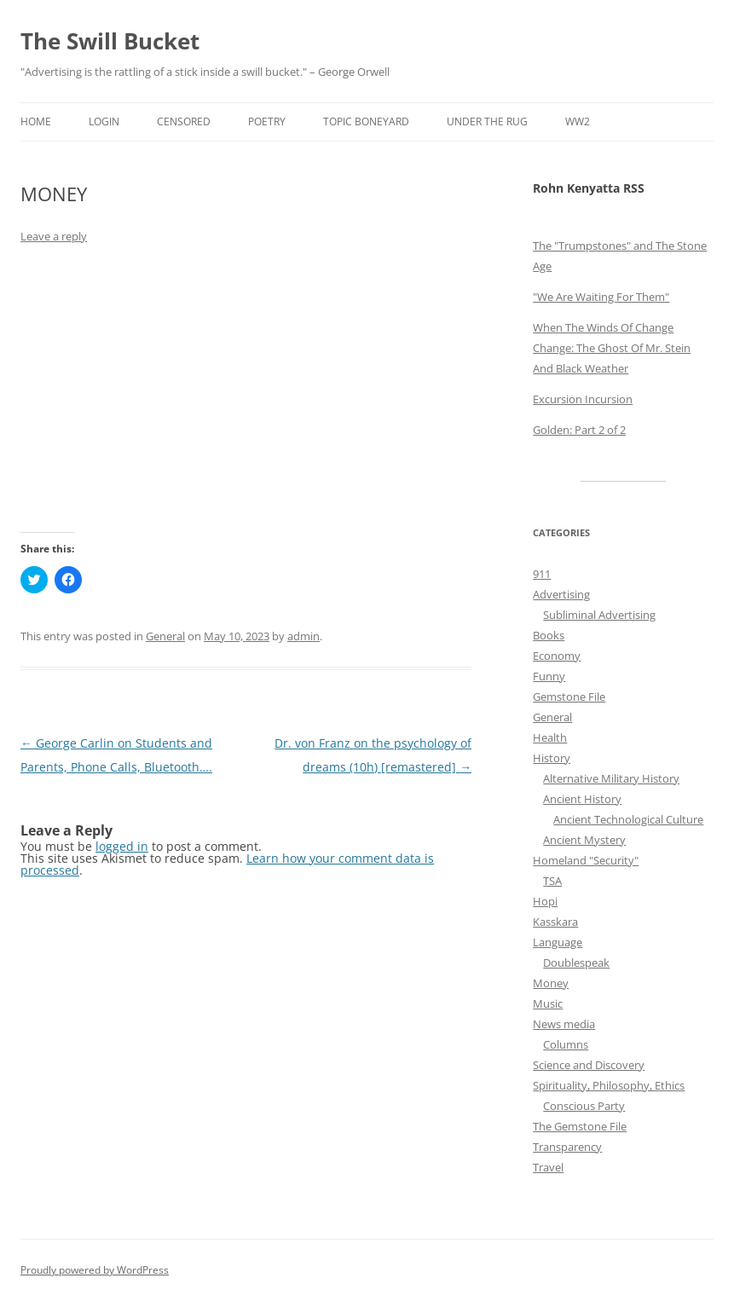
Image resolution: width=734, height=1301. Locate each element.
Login (104, 121)
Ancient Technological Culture (628, 819)
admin (303, 636)
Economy (557, 655)
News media (564, 1024)
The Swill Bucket (109, 41)
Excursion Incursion (583, 399)
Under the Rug (487, 121)
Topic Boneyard (366, 121)
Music (548, 1003)
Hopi (545, 901)
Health (550, 737)
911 (542, 573)
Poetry (267, 121)
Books (548, 635)
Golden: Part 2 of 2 (579, 429)
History (551, 758)
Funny (549, 676)
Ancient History (582, 799)
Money (551, 983)
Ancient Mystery (584, 839)
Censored (184, 121)
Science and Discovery (588, 1065)
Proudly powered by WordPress (94, 1270)
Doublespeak (576, 962)
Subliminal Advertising (599, 614)
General (165, 636)
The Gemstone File (580, 1126)
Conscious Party (584, 1105)
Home (35, 121)
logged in (121, 846)
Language (557, 942)
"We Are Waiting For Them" (601, 296)
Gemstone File (569, 696)
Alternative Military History (611, 778)
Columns (565, 1044)
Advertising (561, 594)
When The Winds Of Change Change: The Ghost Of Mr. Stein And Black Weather (612, 348)
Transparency (567, 1146)
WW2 (577, 121)
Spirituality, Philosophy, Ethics (609, 1085)
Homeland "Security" (586, 860)
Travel (548, 1167)
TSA (552, 880)
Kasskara (555, 921)
